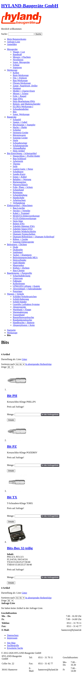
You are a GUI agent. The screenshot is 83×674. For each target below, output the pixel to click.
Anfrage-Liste (13, 41)
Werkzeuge (12, 332)
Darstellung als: (8, 359)
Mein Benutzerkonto (16, 39)
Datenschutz (12, 635)
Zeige (3, 367)
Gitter (24, 359)
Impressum (12, 638)
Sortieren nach (8, 364)
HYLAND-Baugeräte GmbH (29, 5)
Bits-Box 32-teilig (20, 548)
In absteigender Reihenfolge (38, 364)
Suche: (4, 34)
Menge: (10, 414)
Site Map (11, 643)
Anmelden (12, 44)
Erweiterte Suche (15, 648)
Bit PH (12, 396)
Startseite (11, 330)
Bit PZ (12, 446)
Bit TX (12, 497)
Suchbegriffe (13, 645)
